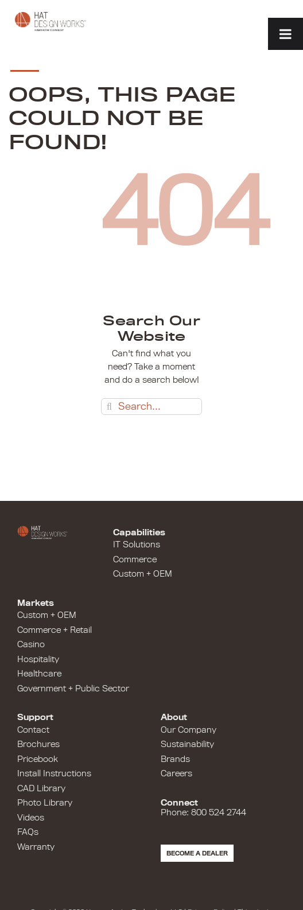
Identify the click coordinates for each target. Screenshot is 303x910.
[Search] (109, 406)
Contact (33, 729)
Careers (176, 773)
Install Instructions (54, 773)
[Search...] (151, 406)
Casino (31, 644)
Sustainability (187, 744)
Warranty (36, 846)
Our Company (188, 729)
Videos (30, 817)
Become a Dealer (197, 853)
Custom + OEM (142, 573)
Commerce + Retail (54, 630)
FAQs (27, 832)
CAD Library (41, 788)
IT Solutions (136, 544)
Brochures (38, 744)
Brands (175, 759)
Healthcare (39, 673)
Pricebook (37, 759)
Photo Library (44, 802)
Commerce (135, 559)
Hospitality (38, 659)
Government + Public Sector (73, 688)
